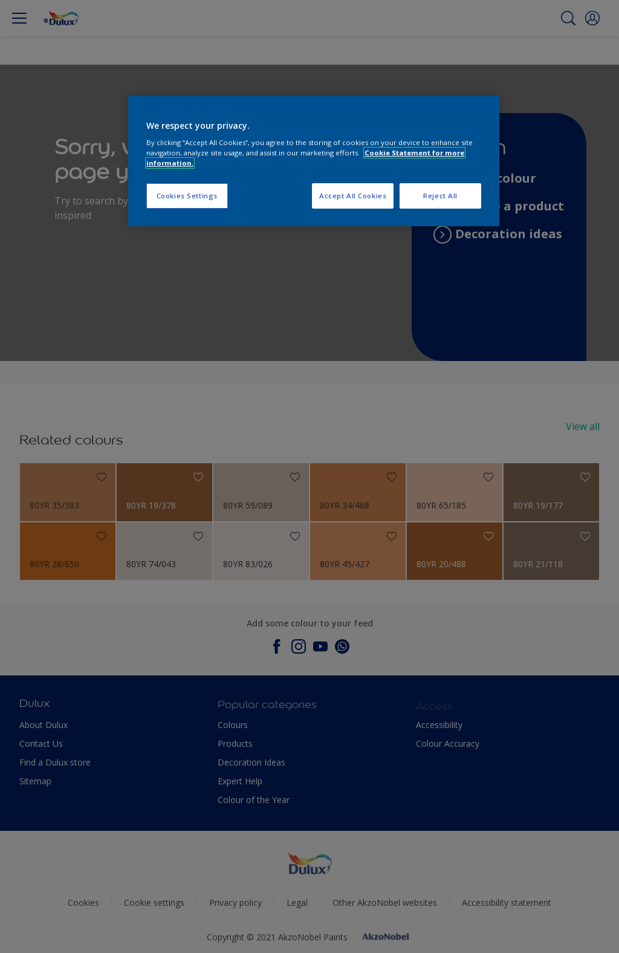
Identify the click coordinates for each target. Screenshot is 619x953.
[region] (313, 161)
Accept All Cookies (352, 195)
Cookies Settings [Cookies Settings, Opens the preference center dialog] (187, 195)
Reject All (440, 195)
